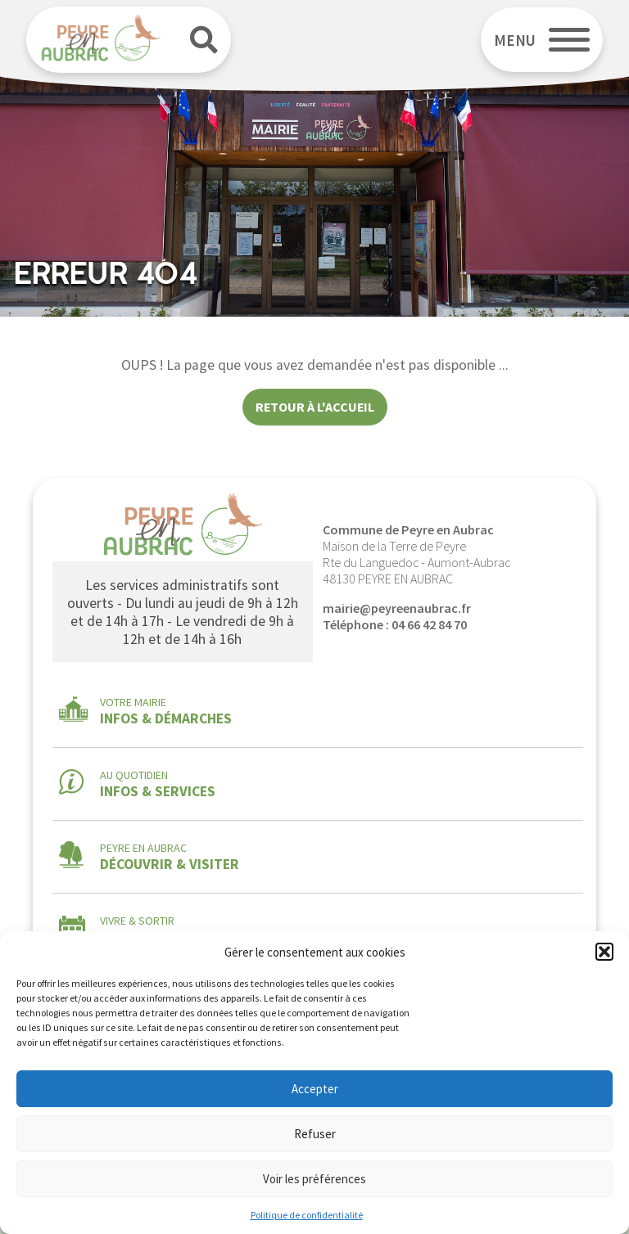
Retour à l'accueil (315, 407)
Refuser (315, 1134)
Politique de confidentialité (307, 1215)
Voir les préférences (314, 1179)
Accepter (315, 1089)
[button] (604, 952)
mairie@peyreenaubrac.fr (397, 608)
